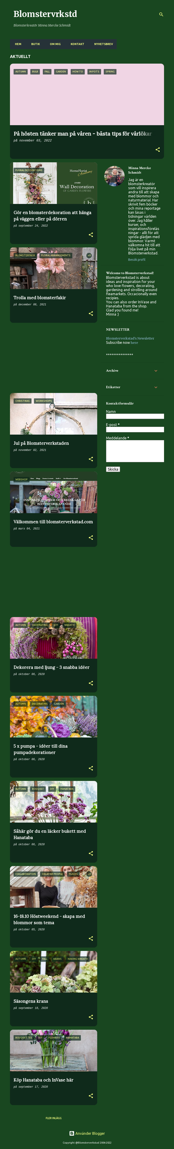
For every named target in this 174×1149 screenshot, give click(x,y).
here (134, 343)
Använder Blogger (87, 1133)
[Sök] (161, 14)
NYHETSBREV (102, 44)
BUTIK (34, 44)
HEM (17, 44)
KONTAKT (76, 44)
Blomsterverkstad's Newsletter (130, 338)
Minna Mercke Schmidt (139, 170)
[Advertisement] (52, 358)
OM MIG (53, 44)
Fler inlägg (54, 1118)
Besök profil (136, 259)
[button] (157, 150)
